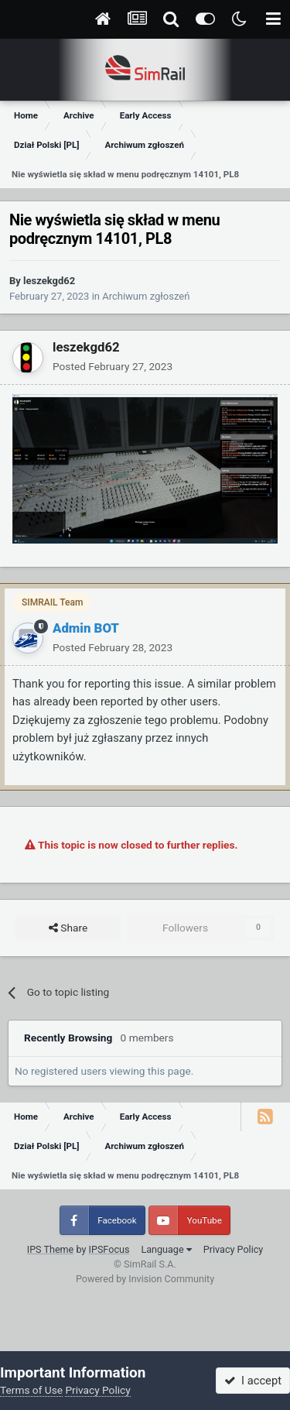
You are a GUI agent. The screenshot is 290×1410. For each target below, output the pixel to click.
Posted (112, 366)
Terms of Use (31, 1390)
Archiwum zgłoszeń (145, 296)
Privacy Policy (233, 1249)
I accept (252, 1381)
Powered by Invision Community (145, 1279)
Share (68, 928)
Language (166, 1249)
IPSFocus (109, 1249)
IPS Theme (50, 1249)
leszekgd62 (49, 280)
